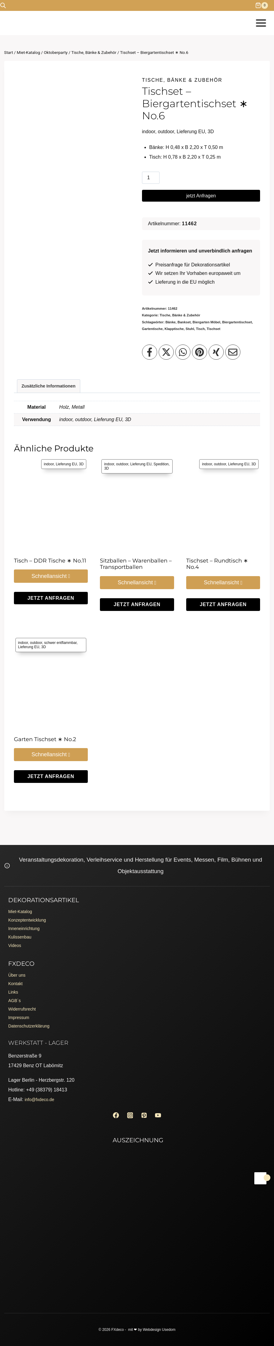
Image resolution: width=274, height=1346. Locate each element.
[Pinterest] (145, 1114)
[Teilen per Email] (232, 352)
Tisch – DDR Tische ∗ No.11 (50, 560)
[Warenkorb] (264, 5)
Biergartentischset (237, 322)
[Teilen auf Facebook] (149, 352)
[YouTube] (160, 1114)
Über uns (18, 965)
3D (128, 419)
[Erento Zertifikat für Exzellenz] (137, 1193)
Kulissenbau (21, 925)
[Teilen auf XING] (216, 352)
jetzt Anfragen (201, 195)
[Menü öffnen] (260, 23)
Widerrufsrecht (24, 1004)
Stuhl (190, 329)
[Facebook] (113, 1114)
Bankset (184, 322)
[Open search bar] (3, 5)
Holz (64, 407)
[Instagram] (129, 1114)
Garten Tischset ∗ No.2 (45, 739)
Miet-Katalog (21, 896)
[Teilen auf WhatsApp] (182, 352)
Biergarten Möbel (206, 322)
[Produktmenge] (151, 178)
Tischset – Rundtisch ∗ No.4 (217, 564)
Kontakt (16, 975)
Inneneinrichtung (26, 915)
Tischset (213, 329)
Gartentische (152, 329)
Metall (78, 407)
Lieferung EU (108, 419)
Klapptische (173, 329)
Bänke (171, 322)
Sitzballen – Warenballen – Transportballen (136, 564)
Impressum (20, 1014)
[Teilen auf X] (166, 352)
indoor (66, 419)
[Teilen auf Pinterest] (199, 352)
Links (13, 985)
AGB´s (15, 994)
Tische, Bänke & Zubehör (182, 80)
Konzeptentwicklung (29, 905)
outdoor (83, 419)
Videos (15, 934)
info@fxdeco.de (41, 1097)
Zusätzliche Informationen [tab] (48, 386)
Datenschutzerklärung (31, 1023)
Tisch (200, 329)
